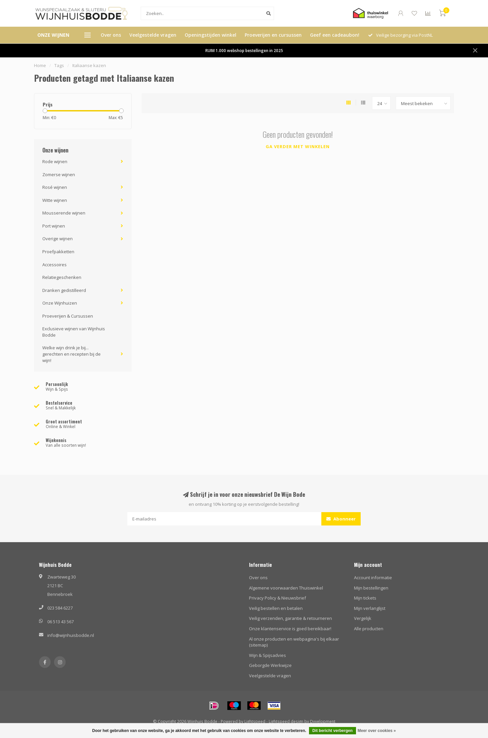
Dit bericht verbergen (332, 730)
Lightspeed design (286, 721)
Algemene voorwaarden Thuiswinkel (286, 588)
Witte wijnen (54, 200)
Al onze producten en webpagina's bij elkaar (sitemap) (294, 642)
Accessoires (54, 265)
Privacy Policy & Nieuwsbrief (277, 598)
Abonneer (341, 519)
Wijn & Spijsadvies (267, 655)
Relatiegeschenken (61, 277)
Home (40, 65)
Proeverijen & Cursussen (67, 316)
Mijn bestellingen (371, 588)
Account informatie (373, 578)
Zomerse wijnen (58, 174)
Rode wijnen (54, 161)
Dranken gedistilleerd (64, 290)
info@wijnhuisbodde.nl (70, 635)
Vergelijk (362, 618)
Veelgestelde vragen (152, 35)
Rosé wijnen (54, 187)
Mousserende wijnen (63, 213)
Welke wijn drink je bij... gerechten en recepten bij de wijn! (71, 354)
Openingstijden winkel (210, 35)
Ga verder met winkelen (298, 146)
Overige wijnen (57, 239)
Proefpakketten (58, 252)
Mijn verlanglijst (369, 608)
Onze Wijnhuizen (59, 303)
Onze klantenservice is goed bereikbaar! (290, 629)
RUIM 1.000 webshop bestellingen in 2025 (244, 50)
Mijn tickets (365, 598)
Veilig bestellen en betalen (276, 608)
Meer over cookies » (377, 730)
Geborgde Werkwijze (270, 665)
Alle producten (368, 629)
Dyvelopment (322, 721)
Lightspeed (254, 721)
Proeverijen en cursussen (273, 35)
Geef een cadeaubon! (334, 35)
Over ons (111, 35)
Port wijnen (53, 226)
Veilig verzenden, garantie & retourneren (290, 618)
